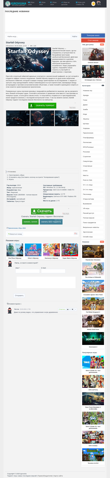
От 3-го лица (87, 189)
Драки (85, 105)
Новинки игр (87, 90)
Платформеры (88, 138)
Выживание (87, 204)
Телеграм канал (93, 35)
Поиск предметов (89, 222)
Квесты (85, 175)
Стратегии (87, 156)
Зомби (85, 109)
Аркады (86, 95)
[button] (76, 233)
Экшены (86, 119)
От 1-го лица (87, 185)
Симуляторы (87, 161)
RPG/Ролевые (88, 147)
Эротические (88, 232)
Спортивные (87, 166)
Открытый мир (88, 199)
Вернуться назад (15, 234)
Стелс (85, 171)
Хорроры (86, 128)
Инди (85, 114)
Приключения (13, 228)
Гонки (85, 100)
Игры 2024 (22, 228)
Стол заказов (93, 40)
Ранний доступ (88, 213)
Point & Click (87, 180)
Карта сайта (58, 476)
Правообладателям (45, 476)
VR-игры (86, 208)
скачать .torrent (30, 222)
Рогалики (86, 152)
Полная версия (88, 218)
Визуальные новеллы (91, 227)
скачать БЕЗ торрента (51, 222)
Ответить (62, 309)
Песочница (87, 194)
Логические (87, 142)
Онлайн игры (88, 237)
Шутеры (86, 123)
